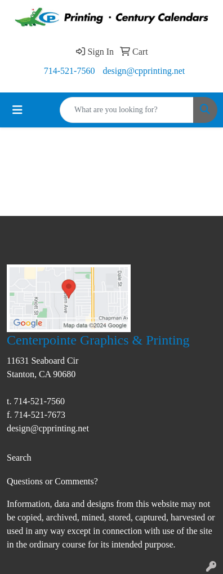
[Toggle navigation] (17, 110)
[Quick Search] (127, 110)
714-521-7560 (69, 71)
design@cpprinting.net (143, 71)
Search (19, 457)
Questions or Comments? (52, 481)
